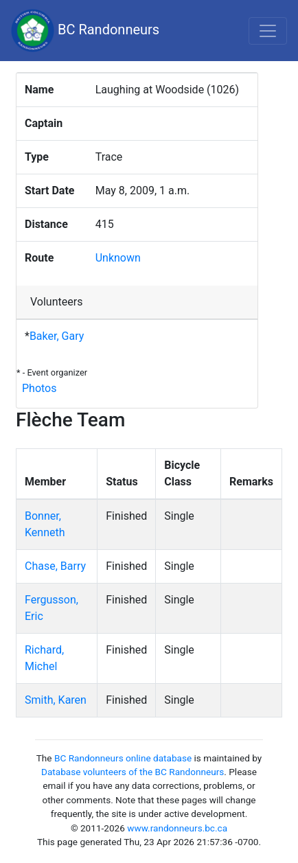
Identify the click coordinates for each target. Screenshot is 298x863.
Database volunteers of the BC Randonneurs (132, 771)
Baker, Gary (57, 336)
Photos (39, 388)
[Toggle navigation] (268, 31)
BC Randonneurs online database (123, 757)
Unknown (118, 257)
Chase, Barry (55, 566)
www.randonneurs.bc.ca (177, 827)
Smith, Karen (56, 699)
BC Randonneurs (85, 30)
